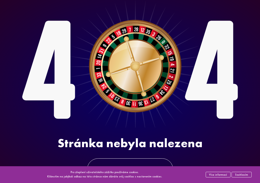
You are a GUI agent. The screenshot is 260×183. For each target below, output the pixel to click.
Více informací (218, 174)
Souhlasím (241, 174)
